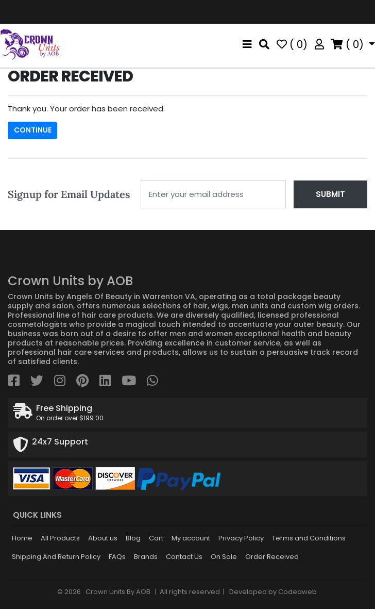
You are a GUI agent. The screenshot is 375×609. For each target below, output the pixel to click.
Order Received (272, 557)
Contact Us (184, 557)
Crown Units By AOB (117, 592)
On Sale (224, 557)
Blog (133, 538)
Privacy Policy (241, 538)
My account (191, 538)
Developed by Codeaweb (273, 592)
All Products (60, 538)
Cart (156, 538)
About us (102, 538)
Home (22, 538)
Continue (33, 130)
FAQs (117, 557)
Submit (330, 194)
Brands (146, 557)
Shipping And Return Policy (56, 557)
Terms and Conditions (309, 538)
